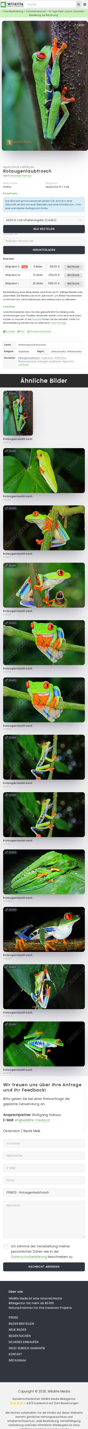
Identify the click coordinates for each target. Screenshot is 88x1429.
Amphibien (23, 351)
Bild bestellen (44, 229)
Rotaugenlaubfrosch (27, 171)
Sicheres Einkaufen (39, 331)
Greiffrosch (60, 357)
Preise (13, 1317)
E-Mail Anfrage (57, 322)
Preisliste (37, 319)
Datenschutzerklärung (29, 1257)
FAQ (20, 331)
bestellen (73, 266)
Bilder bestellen (21, 1324)
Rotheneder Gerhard (19, 175)
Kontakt (9, 331)
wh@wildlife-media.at (32, 1120)
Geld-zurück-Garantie (27, 1348)
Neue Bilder (17, 1330)
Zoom (78, 25)
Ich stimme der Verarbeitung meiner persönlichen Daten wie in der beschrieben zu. (42, 1251)
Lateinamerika (58, 351)
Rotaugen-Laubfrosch (49, 361)
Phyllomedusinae (27, 361)
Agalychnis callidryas (18, 167)
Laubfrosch (47, 357)
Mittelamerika (74, 351)
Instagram (17, 1360)
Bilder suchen (20, 1336)
